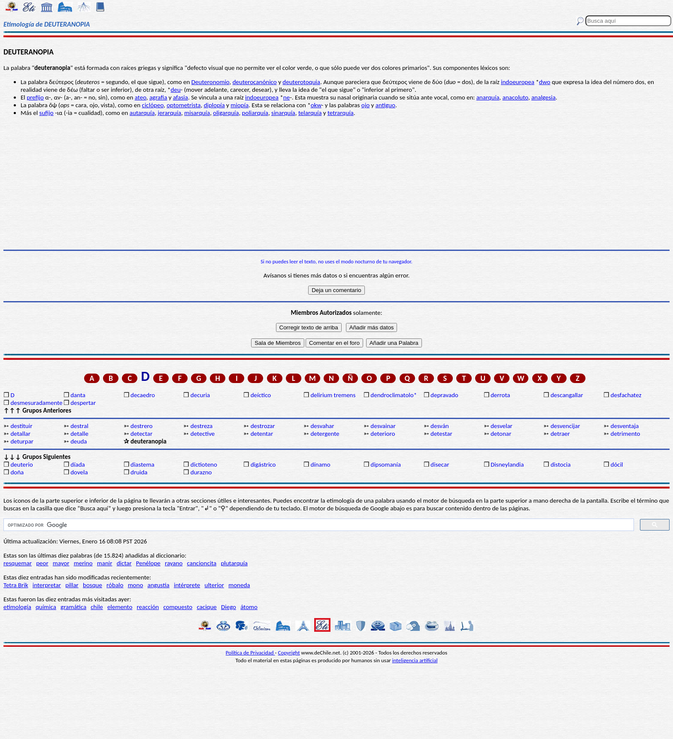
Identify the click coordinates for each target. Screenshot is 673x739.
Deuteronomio (210, 82)
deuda (78, 441)
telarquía (309, 113)
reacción (148, 607)
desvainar (382, 426)
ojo (365, 105)
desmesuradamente (36, 403)
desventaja (625, 426)
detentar (262, 433)
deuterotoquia (301, 82)
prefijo (35, 97)
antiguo (385, 105)
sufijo (46, 113)
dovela (79, 472)
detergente (324, 433)
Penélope (148, 563)
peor (42, 563)
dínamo (320, 464)
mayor (61, 563)
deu (176, 90)
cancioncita (202, 563)
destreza (201, 426)
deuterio (21, 464)
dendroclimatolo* (393, 395)
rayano (173, 563)
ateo (140, 97)
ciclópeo (153, 105)
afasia (180, 97)
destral (79, 426)
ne (286, 97)
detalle (79, 433)
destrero (141, 426)
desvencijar (565, 426)
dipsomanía (385, 464)
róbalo (114, 585)
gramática (73, 607)
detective (203, 433)
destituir (21, 426)
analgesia (543, 97)
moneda (239, 585)
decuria (200, 395)
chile (97, 607)
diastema (142, 464)
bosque (92, 585)
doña (17, 472)
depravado (444, 395)
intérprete (187, 585)
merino (83, 563)
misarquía (197, 113)
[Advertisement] (336, 183)
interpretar (47, 585)
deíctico (261, 395)
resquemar (17, 563)
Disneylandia (507, 464)
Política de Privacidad (250, 652)
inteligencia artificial (415, 660)
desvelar (501, 426)
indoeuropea (517, 82)
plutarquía (234, 563)
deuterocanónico (255, 82)
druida (139, 472)
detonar (501, 433)
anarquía (488, 97)
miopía (239, 105)
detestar (441, 433)
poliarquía (255, 113)
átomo (249, 607)
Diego (228, 607)
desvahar (322, 426)
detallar (20, 433)
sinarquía (283, 113)
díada (77, 464)
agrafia (158, 97)
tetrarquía (340, 113)
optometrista (183, 105)
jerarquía (170, 113)
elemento (119, 607)
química (46, 607)
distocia (561, 464)
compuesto (177, 607)
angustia (159, 585)
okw (316, 105)
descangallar (567, 395)
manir (104, 563)
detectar (141, 433)
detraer (560, 433)
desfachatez (626, 395)
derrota (500, 395)
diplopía (214, 105)
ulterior (214, 585)
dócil (617, 464)
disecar (439, 464)
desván (439, 426)
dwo (544, 82)
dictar (124, 563)
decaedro (142, 395)
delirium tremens (332, 395)
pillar (72, 585)
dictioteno (204, 464)
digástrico (263, 464)
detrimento (625, 433)
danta (77, 395)
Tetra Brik (15, 585)
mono (135, 585)
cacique (206, 607)
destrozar (263, 426)
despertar (83, 403)
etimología (17, 607)
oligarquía (226, 113)
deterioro (382, 433)
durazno (201, 472)
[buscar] (318, 525)
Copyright (289, 652)
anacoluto (515, 97)
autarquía (142, 113)
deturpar (21, 441)
